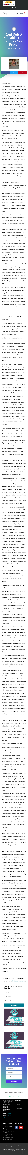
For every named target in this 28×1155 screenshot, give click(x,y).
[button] (17, 13)
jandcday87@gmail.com (18, 981)
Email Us (9, 1113)
